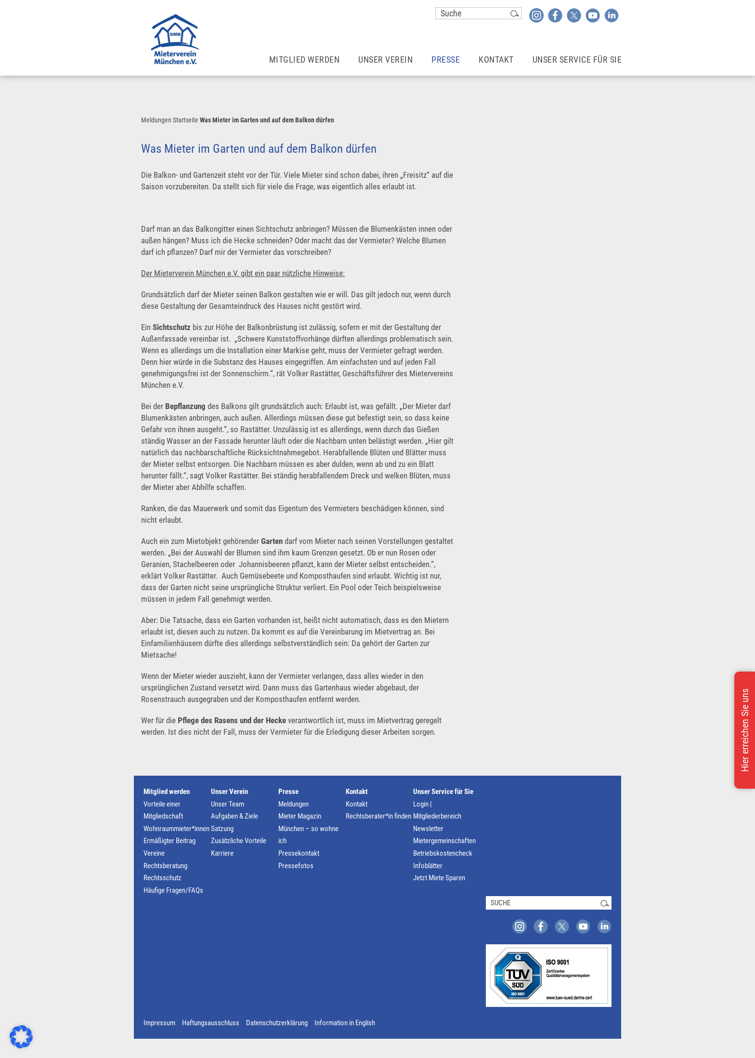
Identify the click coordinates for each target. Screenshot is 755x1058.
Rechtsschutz (162, 877)
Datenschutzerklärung (277, 1022)
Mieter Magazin (299, 816)
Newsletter (428, 828)
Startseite (185, 120)
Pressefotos (295, 865)
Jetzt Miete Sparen (439, 877)
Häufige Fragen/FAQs (173, 890)
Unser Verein (229, 791)
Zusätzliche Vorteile (238, 840)
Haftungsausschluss (210, 1022)
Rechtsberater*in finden (378, 816)
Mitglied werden (166, 791)
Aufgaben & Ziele (234, 816)
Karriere (222, 853)
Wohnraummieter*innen (176, 828)
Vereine (154, 853)
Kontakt (357, 791)
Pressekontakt (298, 853)
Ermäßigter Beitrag (169, 840)
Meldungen (156, 120)
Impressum (159, 1022)
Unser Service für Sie (443, 791)
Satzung (222, 828)
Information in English (344, 1022)
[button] (21, 1037)
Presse (288, 791)
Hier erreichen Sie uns (745, 730)
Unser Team (227, 804)
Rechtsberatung (165, 865)
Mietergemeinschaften (444, 840)
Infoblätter (428, 865)
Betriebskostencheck (442, 853)
